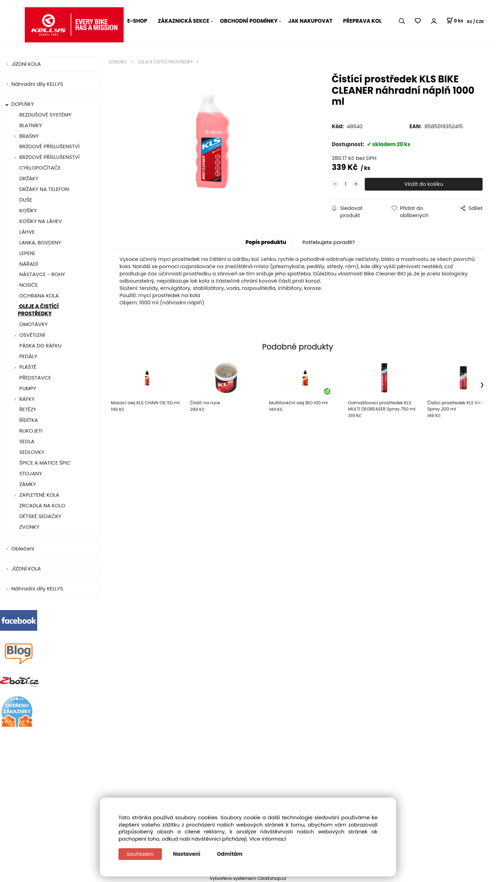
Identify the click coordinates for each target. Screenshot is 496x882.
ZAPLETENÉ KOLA (39, 494)
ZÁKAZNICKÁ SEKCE (183, 20)
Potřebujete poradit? (328, 242)
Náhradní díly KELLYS (37, 84)
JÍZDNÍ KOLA (26, 64)
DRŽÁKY (28, 178)
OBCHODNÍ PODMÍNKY (249, 20)
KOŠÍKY (27, 210)
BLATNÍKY (30, 125)
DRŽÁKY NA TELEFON (43, 189)
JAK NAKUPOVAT (310, 20)
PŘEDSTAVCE (34, 377)
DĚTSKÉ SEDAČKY (39, 516)
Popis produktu (266, 242)
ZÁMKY (27, 484)
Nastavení (186, 854)
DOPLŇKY (23, 104)
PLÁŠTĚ (28, 367)
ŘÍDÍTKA (28, 420)
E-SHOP (137, 20)
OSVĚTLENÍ (32, 334)
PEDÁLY (27, 356)
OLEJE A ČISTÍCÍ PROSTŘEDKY (38, 310)
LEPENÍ (26, 253)
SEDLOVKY (31, 452)
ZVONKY (28, 526)
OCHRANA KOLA (38, 295)
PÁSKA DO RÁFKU (40, 345)
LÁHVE (26, 231)
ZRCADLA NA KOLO (41, 505)
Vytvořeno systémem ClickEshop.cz (248, 878)
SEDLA (26, 441)
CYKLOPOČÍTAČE (39, 167)
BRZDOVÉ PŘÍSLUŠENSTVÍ (49, 146)
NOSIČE (28, 284)
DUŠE (25, 199)
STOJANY (30, 473)
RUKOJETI (30, 430)
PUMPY (27, 388)
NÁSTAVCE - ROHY (41, 274)
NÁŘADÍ (28, 263)
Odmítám (230, 854)
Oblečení (23, 548)
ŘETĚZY (27, 409)
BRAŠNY (29, 136)
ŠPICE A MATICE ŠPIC (44, 462)
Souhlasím (140, 854)
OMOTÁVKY (33, 324)
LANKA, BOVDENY (39, 242)
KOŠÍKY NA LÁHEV (40, 221)
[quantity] (345, 184)
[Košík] (454, 21)
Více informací (268, 838)
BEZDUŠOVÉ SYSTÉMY (45, 114)
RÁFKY (27, 399)
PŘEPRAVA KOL (362, 20)
